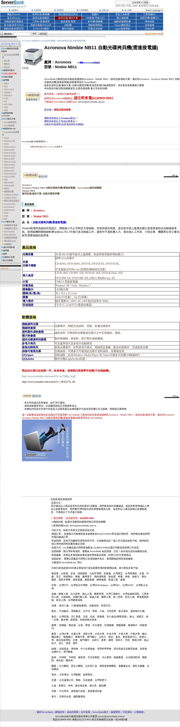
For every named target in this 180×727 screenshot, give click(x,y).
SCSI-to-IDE (9, 149)
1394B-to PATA (10, 197)
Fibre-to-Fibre (9, 164)
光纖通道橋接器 (10, 237)
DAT (6, 107)
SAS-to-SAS (9, 207)
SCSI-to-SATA (10, 152)
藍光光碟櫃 (8, 260)
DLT (6, 86)
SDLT (6, 83)
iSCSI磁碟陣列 (10, 122)
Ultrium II (8, 95)
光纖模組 (8, 244)
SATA (6, 143)
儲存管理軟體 (9, 247)
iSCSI (6, 138)
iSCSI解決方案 (9, 119)
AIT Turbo (8, 104)
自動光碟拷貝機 (10, 73)
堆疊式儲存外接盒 (11, 200)
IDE (5, 218)
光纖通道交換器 (10, 225)
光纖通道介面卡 (10, 228)
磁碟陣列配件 (9, 70)
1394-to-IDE (9, 185)
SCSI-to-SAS (9, 210)
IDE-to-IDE (8, 182)
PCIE (6, 212)
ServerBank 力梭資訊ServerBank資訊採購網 (39, 41)
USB (6, 215)
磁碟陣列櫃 (9, 191)
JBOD (6, 188)
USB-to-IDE (9, 170)
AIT (5, 101)
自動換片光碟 (9, 257)
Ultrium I (7, 92)
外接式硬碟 (8, 77)
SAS (6, 179)
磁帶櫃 (6, 250)
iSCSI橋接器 (9, 125)
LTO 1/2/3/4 (9, 89)
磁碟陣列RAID (9, 128)
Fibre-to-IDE (9, 158)
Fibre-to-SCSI (9, 155)
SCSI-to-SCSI (9, 146)
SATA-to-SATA (10, 173)
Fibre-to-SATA (10, 161)
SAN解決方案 (9, 222)
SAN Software (10, 234)
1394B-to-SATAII (11, 194)
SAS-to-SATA (9, 204)
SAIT (6, 98)
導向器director (10, 241)
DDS (6, 110)
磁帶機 (6, 80)
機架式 (7, 64)
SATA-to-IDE (9, 176)
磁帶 (5, 254)
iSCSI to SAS (9, 141)
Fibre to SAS (9, 167)
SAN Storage (9, 231)
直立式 (7, 67)
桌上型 (7, 60)
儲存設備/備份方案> (65, 41)
